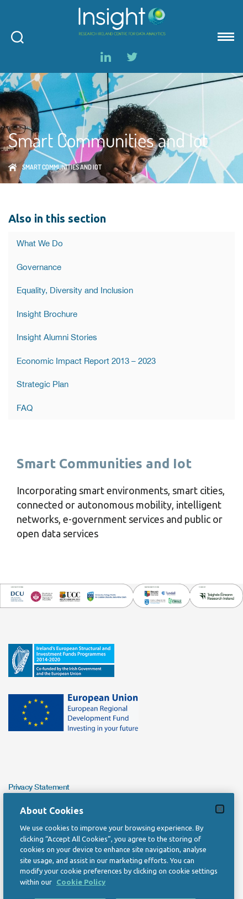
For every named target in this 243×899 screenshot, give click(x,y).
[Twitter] (132, 56)
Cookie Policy (80, 893)
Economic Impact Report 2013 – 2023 (86, 361)
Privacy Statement (39, 786)
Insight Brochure (47, 314)
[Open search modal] (17, 36)
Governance (39, 267)
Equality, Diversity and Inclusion (75, 290)
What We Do (40, 243)
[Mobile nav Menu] (225, 36)
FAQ (25, 408)
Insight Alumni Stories (57, 337)
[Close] (219, 821)
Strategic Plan (42, 384)
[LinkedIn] (105, 56)
